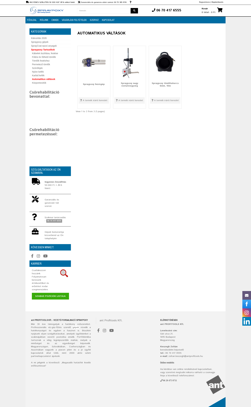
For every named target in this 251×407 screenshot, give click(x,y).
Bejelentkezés (217, 2)
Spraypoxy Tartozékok (43, 49)
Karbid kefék (38, 75)
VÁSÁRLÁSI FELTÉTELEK (74, 20)
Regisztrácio (204, 2)
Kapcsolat (108, 20)
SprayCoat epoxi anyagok (44, 46)
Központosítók (39, 83)
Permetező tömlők (41, 64)
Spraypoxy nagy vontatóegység (129, 84)
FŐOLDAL (32, 20)
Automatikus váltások (43, 79)
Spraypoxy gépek (39, 42)
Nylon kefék (38, 71)
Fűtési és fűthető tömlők (44, 57)
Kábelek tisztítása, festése (45, 53)
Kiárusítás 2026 (39, 38)
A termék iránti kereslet (93, 100)
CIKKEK (55, 20)
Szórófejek (37, 68)
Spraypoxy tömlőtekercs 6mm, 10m (165, 84)
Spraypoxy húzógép (94, 84)
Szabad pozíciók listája (50, 296)
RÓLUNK (44, 20)
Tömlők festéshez (41, 60)
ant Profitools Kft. (111, 320)
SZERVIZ (94, 20)
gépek (76, 327)
